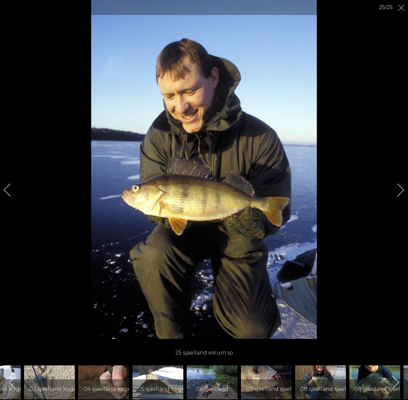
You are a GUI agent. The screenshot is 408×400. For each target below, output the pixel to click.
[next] (396, 190)
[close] (402, 7)
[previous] (12, 190)
